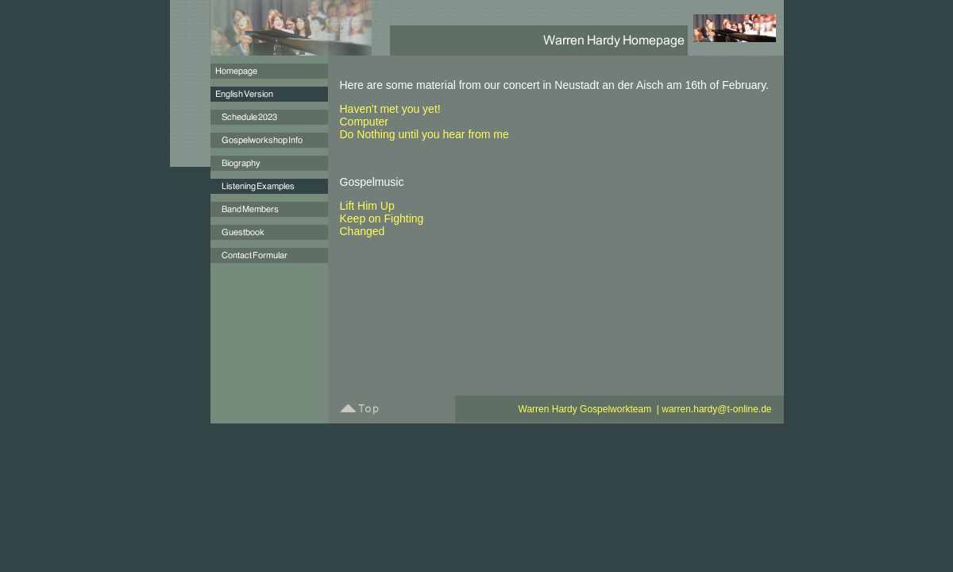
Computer (364, 121)
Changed (362, 231)
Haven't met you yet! (390, 108)
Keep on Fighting (382, 218)
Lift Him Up (367, 205)
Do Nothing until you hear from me (424, 134)
